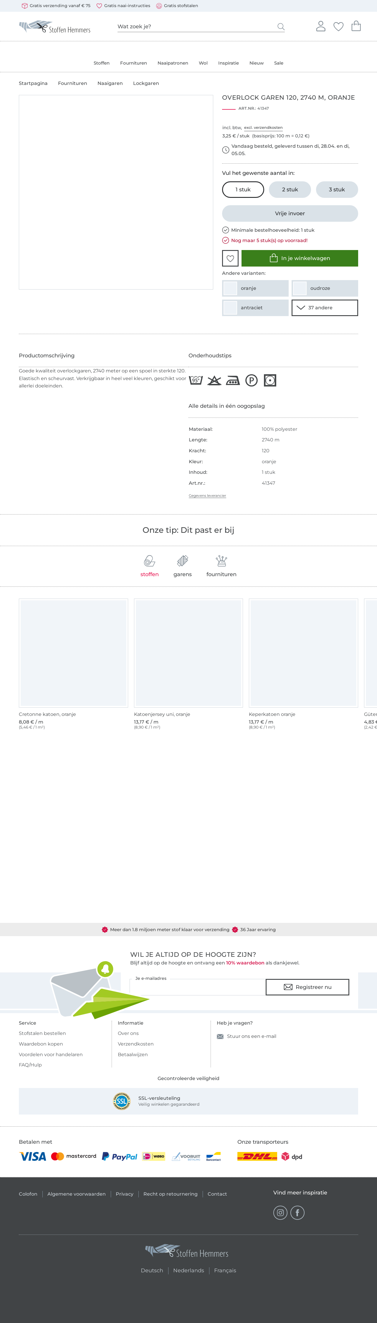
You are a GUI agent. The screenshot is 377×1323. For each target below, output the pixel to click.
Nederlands (188, 1270)
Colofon (28, 1194)
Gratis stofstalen (177, 6)
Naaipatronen (173, 63)
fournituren (221, 566)
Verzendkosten (136, 1044)
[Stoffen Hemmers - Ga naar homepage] (187, 1252)
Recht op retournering (170, 1194)
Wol (203, 63)
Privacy (124, 1194)
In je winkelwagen (299, 257)
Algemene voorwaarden (76, 1194)
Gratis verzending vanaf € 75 (56, 6)
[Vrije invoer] (290, 213)
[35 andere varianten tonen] (325, 308)
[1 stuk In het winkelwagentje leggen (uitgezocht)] (243, 189)
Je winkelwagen (356, 25)
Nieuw (256, 63)
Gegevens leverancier (207, 495)
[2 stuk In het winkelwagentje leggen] (290, 189)
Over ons (128, 1033)
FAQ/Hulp (30, 1065)
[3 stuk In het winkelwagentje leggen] (337, 189)
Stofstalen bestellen (42, 1033)
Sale (278, 63)
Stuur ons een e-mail (246, 1036)
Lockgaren (146, 83)
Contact (217, 1194)
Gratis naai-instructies (123, 6)
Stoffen (102, 63)
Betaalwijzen (133, 1054)
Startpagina (33, 83)
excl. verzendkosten (263, 127)
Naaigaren (110, 83)
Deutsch (149, 1270)
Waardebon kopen (41, 1044)
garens (182, 566)
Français (225, 1270)
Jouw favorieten (338, 25)
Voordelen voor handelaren (51, 1054)
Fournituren (133, 63)
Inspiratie (228, 63)
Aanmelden (321, 25)
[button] (230, 258)
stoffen (149, 566)
